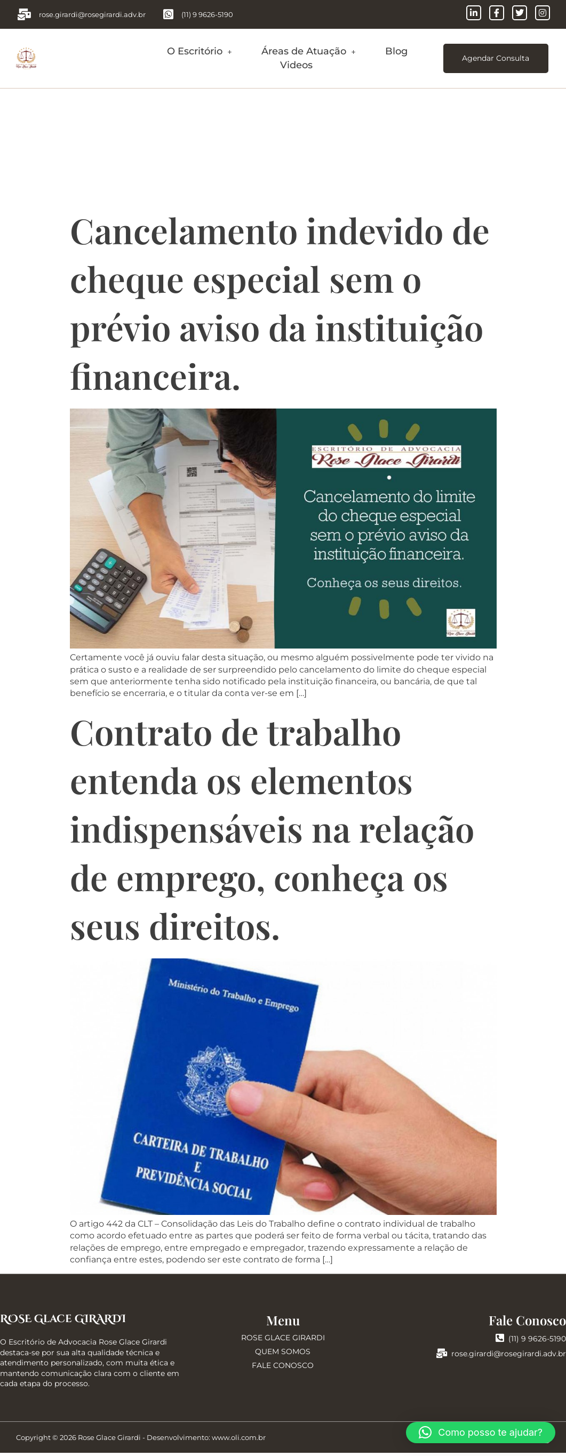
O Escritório (199, 53)
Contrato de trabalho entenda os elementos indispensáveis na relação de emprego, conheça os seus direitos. (272, 831)
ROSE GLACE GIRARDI (283, 1340)
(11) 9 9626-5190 (531, 1341)
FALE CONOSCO (283, 1368)
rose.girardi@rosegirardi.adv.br (501, 1357)
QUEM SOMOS (282, 1354)
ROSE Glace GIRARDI (63, 1322)
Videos (296, 66)
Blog (396, 53)
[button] (199, 53)
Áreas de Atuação (308, 53)
